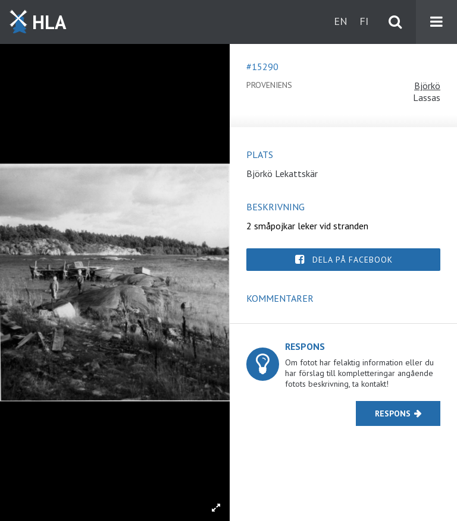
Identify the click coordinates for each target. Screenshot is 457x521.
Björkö (427, 85)
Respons (393, 413)
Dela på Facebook (352, 259)
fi (363, 21)
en (341, 21)
